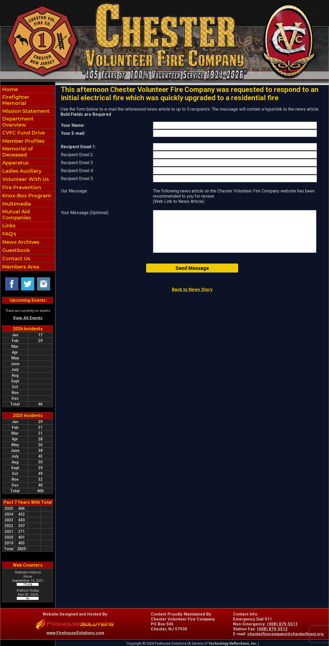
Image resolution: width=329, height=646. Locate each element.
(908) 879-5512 (272, 629)
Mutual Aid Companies (16, 215)
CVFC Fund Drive (23, 133)
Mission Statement (25, 111)
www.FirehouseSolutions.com (75, 632)
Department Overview (17, 122)
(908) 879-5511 (282, 624)
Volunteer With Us (25, 179)
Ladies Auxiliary (21, 171)
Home (9, 89)
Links (8, 226)
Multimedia (16, 204)
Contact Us (15, 259)
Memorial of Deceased (17, 152)
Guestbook (15, 250)
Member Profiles (22, 141)
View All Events (27, 317)
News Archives (20, 242)
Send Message (192, 268)
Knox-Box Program (26, 196)
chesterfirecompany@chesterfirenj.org (285, 633)
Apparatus (15, 163)
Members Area (20, 267)
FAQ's (8, 234)
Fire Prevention (21, 187)
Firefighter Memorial (15, 100)
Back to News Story (192, 289)
